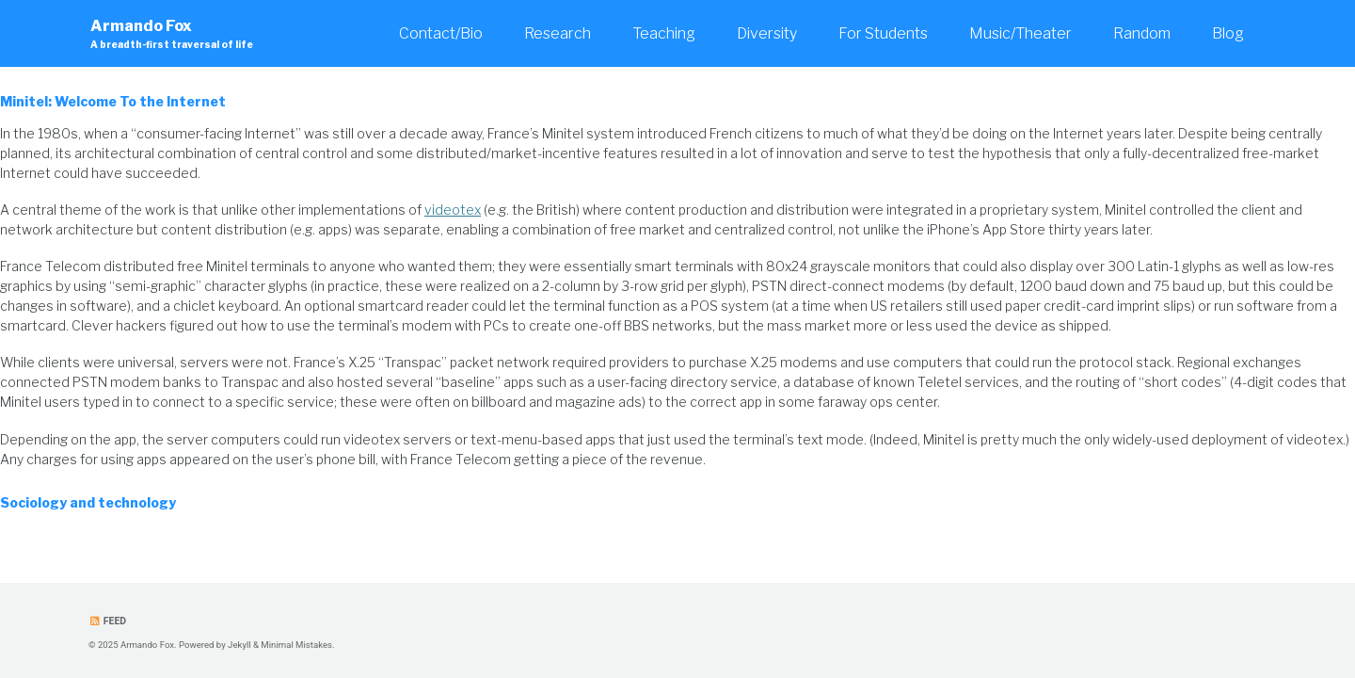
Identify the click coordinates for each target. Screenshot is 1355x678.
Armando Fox (171, 34)
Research (557, 33)
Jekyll (239, 644)
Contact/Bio (441, 33)
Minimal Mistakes (296, 644)
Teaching (663, 33)
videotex (452, 210)
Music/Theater (1020, 33)
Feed (107, 621)
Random (1142, 33)
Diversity (767, 33)
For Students (883, 33)
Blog (1228, 33)
